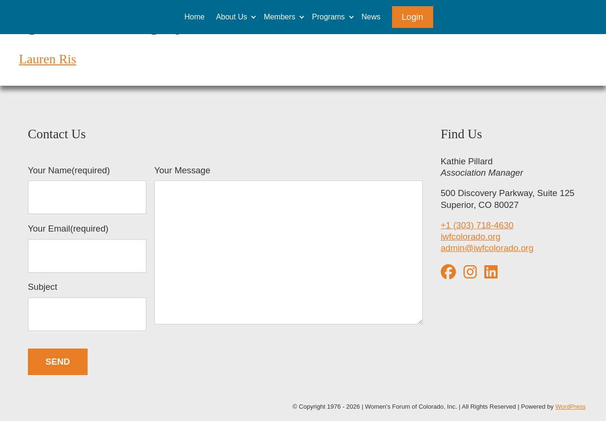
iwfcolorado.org (471, 237)
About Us (231, 17)
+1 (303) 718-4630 (477, 225)
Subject (87, 306)
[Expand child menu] (253, 16)
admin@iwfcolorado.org (487, 248)
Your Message (288, 246)
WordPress (570, 406)
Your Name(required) (87, 190)
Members (279, 17)
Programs (328, 17)
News (371, 17)
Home (194, 17)
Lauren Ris (47, 59)
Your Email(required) (87, 248)
